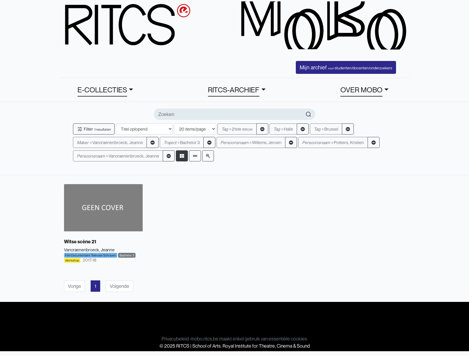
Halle (283, 129)
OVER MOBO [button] (361, 89)
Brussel (326, 129)
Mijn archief (346, 67)
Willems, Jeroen (250, 142)
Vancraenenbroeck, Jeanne (110, 142)
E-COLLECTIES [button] (102, 89)
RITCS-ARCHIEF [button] (233, 89)
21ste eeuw (237, 129)
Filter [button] (94, 129)
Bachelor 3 (182, 142)
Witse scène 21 (80, 242)
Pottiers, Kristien (333, 142)
